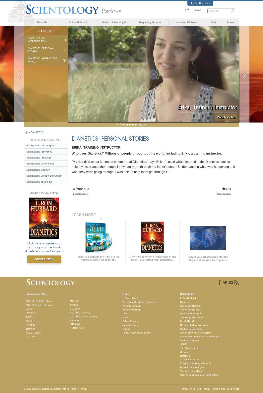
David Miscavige (188, 321)
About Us (41, 22)
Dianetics (184, 302)
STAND (183, 344)
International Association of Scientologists (200, 336)
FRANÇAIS (31, 312)
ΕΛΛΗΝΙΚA (75, 320)
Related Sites (201, 3)
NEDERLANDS (33, 333)
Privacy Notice (188, 389)
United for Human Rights (192, 367)
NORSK (74, 305)
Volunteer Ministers (187, 22)
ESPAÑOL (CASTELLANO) (83, 316)
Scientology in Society (39, 181)
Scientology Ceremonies (40, 163)
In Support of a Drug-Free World (196, 363)
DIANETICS (37, 132)
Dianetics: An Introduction (37, 39)
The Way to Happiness (191, 348)
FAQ (213, 22)
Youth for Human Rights (191, 371)
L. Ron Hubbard (78, 22)
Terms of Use (218, 389)
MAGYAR (74, 301)
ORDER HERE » (44, 259)
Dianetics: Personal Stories (41, 50)
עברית (29, 317)
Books (230, 22)
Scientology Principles (39, 151)
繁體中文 (30, 329)
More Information (130, 325)
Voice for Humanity (131, 306)
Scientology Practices (39, 157)
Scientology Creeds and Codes (44, 175)
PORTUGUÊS (77, 328)
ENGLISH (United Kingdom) (39, 305)
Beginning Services (150, 22)
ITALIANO (75, 324)
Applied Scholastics (189, 359)
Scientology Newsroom (191, 317)
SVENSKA (75, 309)
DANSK (29, 309)
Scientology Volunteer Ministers (195, 333)
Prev (122, 124)
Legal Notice (233, 389)
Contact (126, 329)
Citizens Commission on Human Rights (199, 375)
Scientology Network (190, 306)
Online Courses (130, 321)
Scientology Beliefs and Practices (138, 302)
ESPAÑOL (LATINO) (80, 312)
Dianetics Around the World (42, 60)
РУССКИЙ (31, 325)
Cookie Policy (203, 389)
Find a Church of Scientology (136, 333)
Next (141, 124)
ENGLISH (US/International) (39, 301)
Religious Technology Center (194, 325)
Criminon (184, 352)
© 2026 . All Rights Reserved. (55, 389)
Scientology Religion (190, 309)
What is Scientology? (114, 22)
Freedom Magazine (189, 340)
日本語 (29, 321)
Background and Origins (40, 145)
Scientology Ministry (38, 169)
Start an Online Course (191, 329)
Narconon (185, 356)
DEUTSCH (31, 336)
